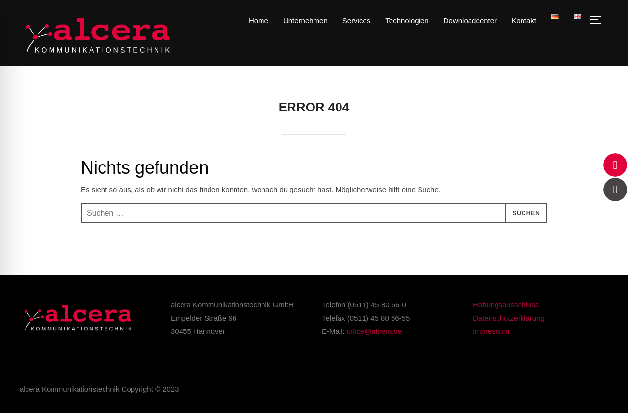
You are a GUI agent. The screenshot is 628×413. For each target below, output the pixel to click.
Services (356, 20)
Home (258, 20)
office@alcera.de (374, 331)
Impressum (491, 331)
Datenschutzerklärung (509, 318)
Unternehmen (305, 20)
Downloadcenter (470, 20)
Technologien (406, 20)
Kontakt (523, 20)
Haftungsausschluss (506, 305)
